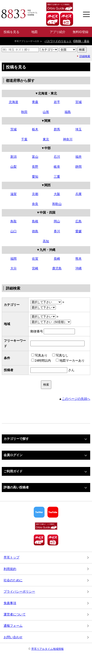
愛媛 (78, 231)
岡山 (57, 221)
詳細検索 (84, 56)
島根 (35, 221)
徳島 (35, 231)
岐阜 (57, 166)
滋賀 (13, 194)
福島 (68, 112)
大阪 (57, 194)
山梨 (13, 166)
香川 (57, 231)
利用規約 (10, 569)
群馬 (57, 129)
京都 (35, 194)
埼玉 (78, 129)
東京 (46, 139)
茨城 (13, 129)
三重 (57, 176)
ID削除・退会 (81, 41)
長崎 (57, 258)
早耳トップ (11, 557)
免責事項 (10, 603)
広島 (78, 221)
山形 (46, 112)
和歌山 (57, 204)
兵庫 (78, 194)
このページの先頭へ (76, 399)
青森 (35, 102)
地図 (34, 32)
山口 (13, 231)
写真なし (60, 355)
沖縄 (78, 268)
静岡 (78, 166)
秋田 (24, 112)
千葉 (24, 139)
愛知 (35, 176)
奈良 (35, 204)
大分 (13, 268)
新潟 (13, 156)
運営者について (15, 614)
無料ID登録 (80, 32)
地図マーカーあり (70, 360)
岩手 (57, 102)
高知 (46, 241)
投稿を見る (11, 32)
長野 (35, 166)
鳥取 (13, 221)
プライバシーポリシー (19, 591)
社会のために (13, 580)
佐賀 (35, 258)
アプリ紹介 (57, 32)
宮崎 (35, 268)
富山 (35, 156)
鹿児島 (57, 268)
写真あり (39, 355)
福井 (78, 156)
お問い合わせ (13, 637)
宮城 (78, 102)
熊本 (78, 258)
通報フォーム (13, 625)
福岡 (13, 258)
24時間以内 (41, 360)
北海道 (13, 102)
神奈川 (67, 139)
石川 (57, 156)
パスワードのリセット (58, 41)
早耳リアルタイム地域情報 (47, 648)
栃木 (35, 129)
